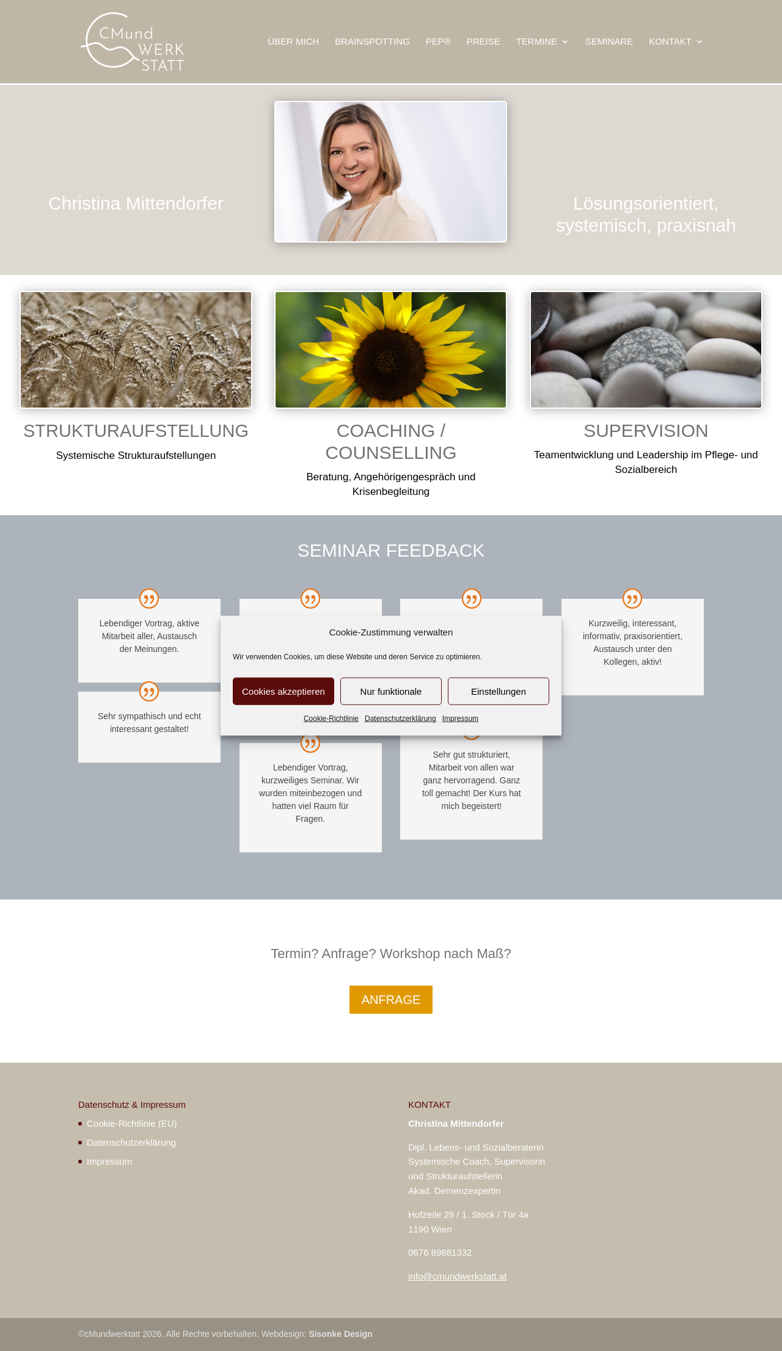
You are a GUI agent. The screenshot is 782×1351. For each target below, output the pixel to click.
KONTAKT (670, 41)
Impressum (460, 718)
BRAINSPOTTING (372, 41)
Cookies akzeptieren (283, 691)
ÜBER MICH (293, 41)
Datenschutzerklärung (400, 718)
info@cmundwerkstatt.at (457, 1276)
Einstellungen (498, 691)
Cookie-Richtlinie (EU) (132, 1123)
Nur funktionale (391, 691)
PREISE (483, 41)
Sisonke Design (340, 1334)
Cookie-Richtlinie (331, 718)
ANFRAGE (391, 999)
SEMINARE (609, 41)
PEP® (438, 41)
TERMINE (537, 41)
